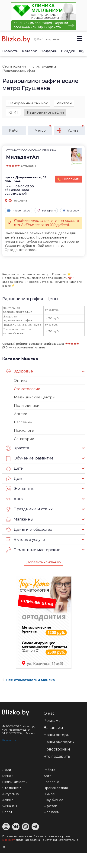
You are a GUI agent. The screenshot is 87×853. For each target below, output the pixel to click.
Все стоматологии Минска (28, 680)
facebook (70, 210)
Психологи (24, 430)
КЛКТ (13, 112)
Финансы (9, 806)
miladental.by (18, 210)
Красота (17, 448)
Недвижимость (14, 782)
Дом (14, 478)
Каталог (29, 51)
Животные (20, 488)
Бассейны (23, 422)
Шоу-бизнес (53, 800)
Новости (10, 51)
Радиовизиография (45, 112)
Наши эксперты (59, 742)
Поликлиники (26, 405)
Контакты (9, 740)
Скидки (68, 51)
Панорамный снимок (28, 103)
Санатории (24, 439)
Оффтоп (50, 806)
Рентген (64, 103)
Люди (6, 770)
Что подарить (57, 756)
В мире (49, 794)
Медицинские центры (34, 397)
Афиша (7, 800)
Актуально (10, 794)
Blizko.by (8, 839)
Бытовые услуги (25, 539)
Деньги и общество (29, 529)
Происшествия (56, 788)
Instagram (46, 210)
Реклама (52, 720)
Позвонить (71, 179)
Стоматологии (14, 66)
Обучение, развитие (30, 458)
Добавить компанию (43, 562)
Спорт (7, 812)
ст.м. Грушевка (44, 66)
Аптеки (20, 414)
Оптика (20, 380)
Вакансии (53, 728)
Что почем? (11, 788)
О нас (49, 713)
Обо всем (51, 812)
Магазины (19, 519)
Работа (49, 770)
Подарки (49, 51)
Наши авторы (57, 735)
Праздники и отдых (29, 509)
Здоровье (19, 371)
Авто (14, 499)
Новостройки (57, 749)
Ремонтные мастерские (33, 549)
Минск (7, 776)
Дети (15, 468)
